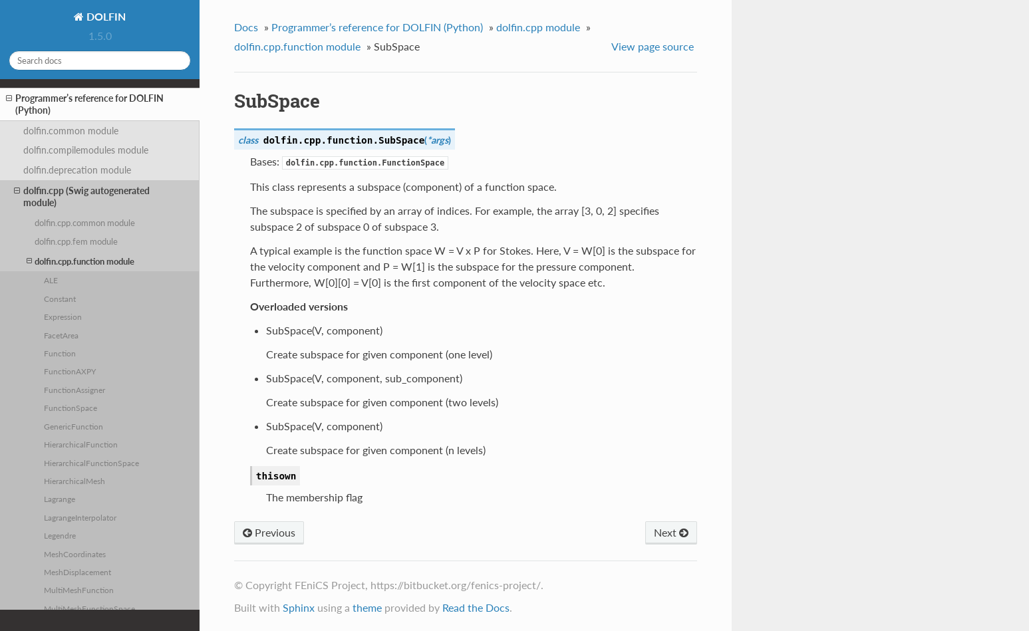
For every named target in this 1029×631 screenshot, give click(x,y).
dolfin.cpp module (538, 27)
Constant (60, 298)
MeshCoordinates (75, 554)
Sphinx (299, 607)
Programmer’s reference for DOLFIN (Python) (85, 104)
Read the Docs (476, 607)
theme (367, 607)
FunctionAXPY (70, 371)
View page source (652, 46)
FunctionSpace (70, 407)
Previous (269, 532)
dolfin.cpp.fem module (76, 241)
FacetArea (61, 335)
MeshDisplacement (77, 571)
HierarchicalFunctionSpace (91, 462)
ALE (51, 280)
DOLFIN (105, 16)
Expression (63, 316)
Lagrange (59, 498)
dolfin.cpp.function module (80, 261)
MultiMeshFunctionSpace (89, 608)
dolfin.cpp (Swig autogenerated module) (82, 196)
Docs (246, 27)
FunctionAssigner (74, 389)
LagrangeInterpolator (80, 517)
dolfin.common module (70, 130)
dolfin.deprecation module (77, 170)
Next (671, 532)
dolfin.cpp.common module (85, 222)
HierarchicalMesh (74, 480)
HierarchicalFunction (81, 444)
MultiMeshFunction (79, 589)
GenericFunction (73, 426)
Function (60, 353)
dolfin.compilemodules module (85, 150)
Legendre (60, 535)
